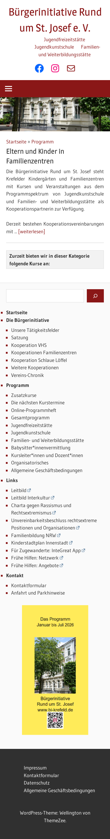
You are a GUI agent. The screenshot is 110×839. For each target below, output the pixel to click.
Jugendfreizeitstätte (64, 39)
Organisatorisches (29, 462)
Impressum (35, 767)
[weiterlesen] (31, 231)
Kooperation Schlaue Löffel (39, 360)
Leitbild (18, 490)
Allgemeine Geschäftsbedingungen (46, 470)
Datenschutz (37, 783)
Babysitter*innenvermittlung (40, 447)
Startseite (16, 141)
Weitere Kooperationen (35, 367)
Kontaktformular (28, 585)
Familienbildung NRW (33, 535)
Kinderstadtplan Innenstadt (39, 543)
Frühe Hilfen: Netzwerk (35, 558)
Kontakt (14, 575)
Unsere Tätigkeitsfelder (35, 330)
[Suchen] (95, 295)
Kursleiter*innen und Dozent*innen (47, 455)
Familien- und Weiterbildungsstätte (47, 440)
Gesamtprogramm (30, 417)
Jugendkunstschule (54, 47)
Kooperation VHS (29, 345)
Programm (42, 141)
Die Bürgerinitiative (27, 320)
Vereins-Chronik (27, 375)
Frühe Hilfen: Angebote (35, 565)
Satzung (19, 337)
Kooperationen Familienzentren (44, 352)
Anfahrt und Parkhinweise (38, 593)
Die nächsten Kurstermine (38, 402)
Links (12, 480)
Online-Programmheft (33, 410)
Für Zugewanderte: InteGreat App (46, 550)
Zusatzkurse (23, 395)
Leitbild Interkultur (30, 497)
